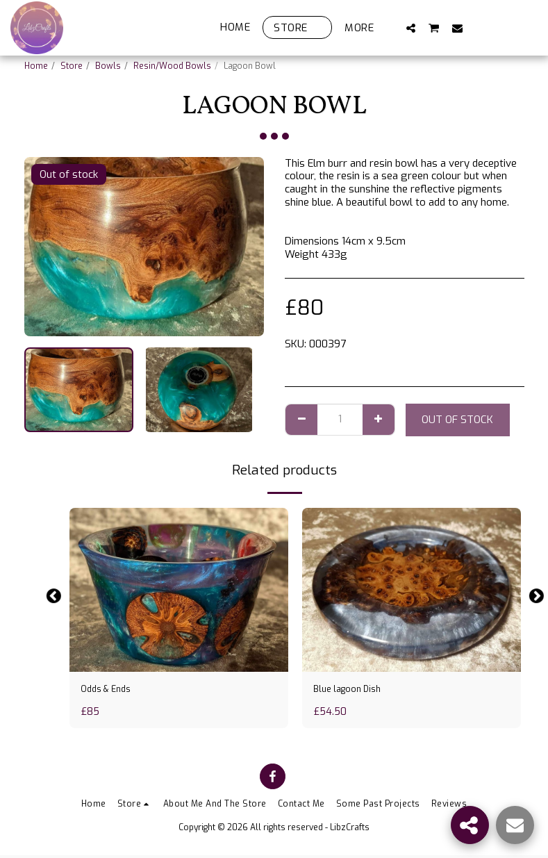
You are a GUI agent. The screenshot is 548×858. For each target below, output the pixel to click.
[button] (411, 27)
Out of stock (457, 420)
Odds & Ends (110, 691)
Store (71, 66)
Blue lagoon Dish (352, 691)
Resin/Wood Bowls (172, 66)
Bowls (108, 66)
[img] (178, 590)
